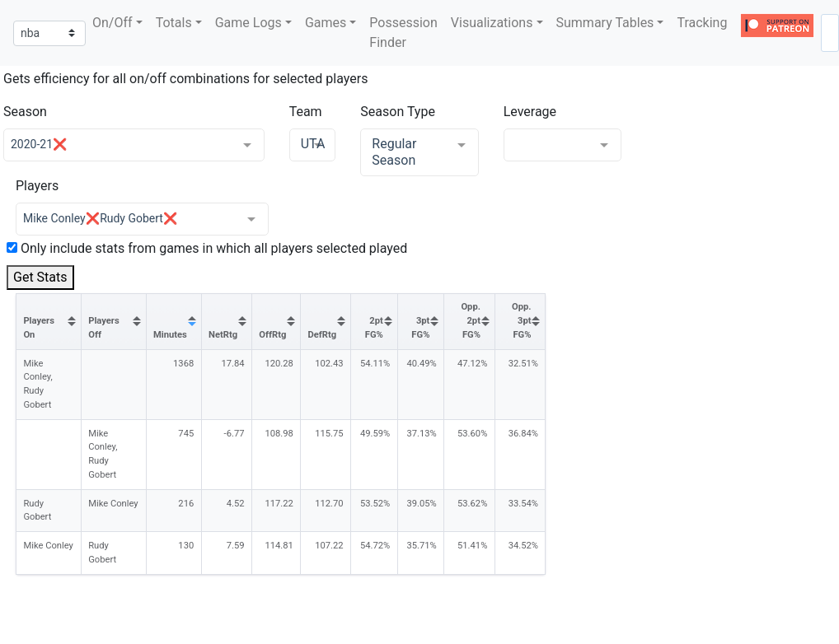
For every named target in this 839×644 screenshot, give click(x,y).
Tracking (702, 22)
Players (37, 186)
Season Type (397, 111)
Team (305, 111)
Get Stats (40, 277)
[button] (117, 23)
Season (25, 111)
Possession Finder (403, 32)
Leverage (530, 111)
